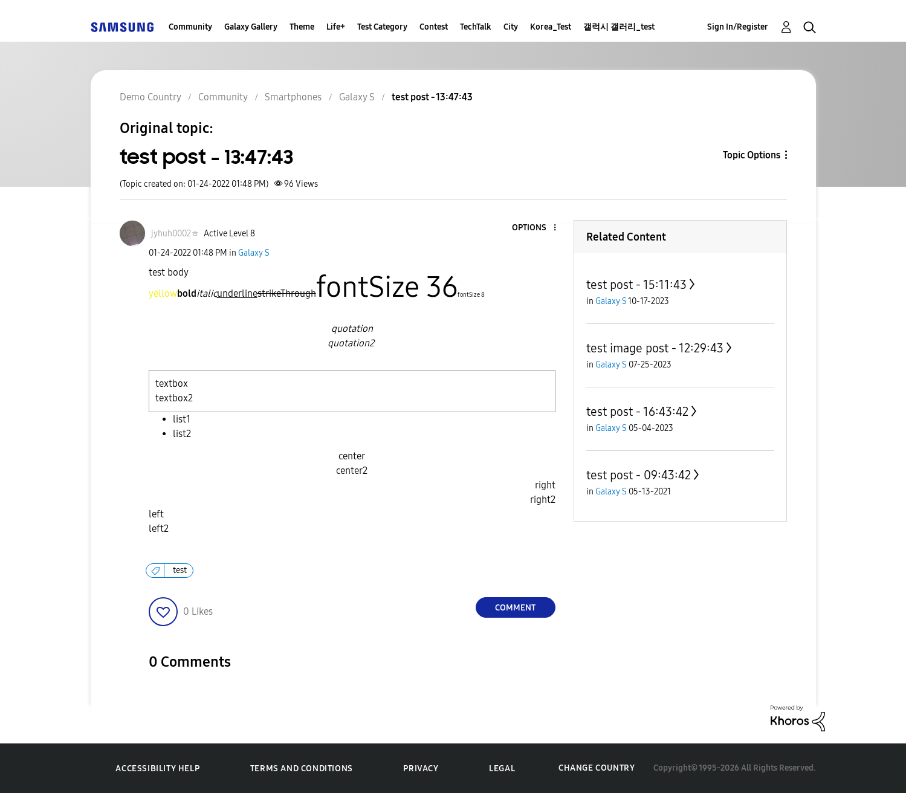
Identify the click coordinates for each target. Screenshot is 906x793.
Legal (502, 768)
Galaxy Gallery (250, 27)
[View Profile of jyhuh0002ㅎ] (175, 233)
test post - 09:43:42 (638, 475)
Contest (433, 27)
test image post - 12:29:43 (654, 348)
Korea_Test (550, 27)
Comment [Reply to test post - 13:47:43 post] (515, 608)
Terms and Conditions (301, 768)
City (510, 27)
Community (190, 27)
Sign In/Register (737, 27)
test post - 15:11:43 (636, 284)
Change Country (596, 768)
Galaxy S (254, 253)
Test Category (382, 27)
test (180, 570)
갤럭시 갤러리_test (619, 27)
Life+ (335, 27)
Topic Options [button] (751, 155)
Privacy (420, 768)
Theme (302, 27)
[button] (534, 228)
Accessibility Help (157, 768)
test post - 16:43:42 (637, 411)
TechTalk (475, 27)
